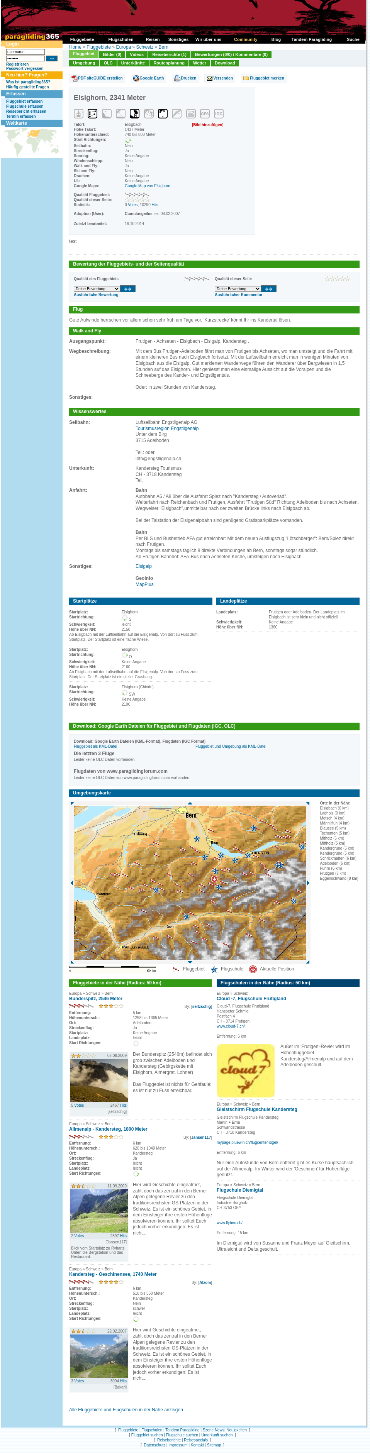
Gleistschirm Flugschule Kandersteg (257, 1109)
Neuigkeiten (236, 1430)
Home (75, 47)
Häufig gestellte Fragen (27, 87)
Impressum (177, 1445)
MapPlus (145, 584)
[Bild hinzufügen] (208, 125)
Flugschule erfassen (25, 106)
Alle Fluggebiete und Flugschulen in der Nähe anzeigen (126, 1409)
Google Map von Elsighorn (147, 186)
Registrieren (17, 64)
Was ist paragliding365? (28, 82)
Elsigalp (144, 566)
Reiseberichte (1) (169, 54)
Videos (137, 54)
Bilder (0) (112, 54)
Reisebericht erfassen (26, 111)
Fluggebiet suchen (147, 1435)
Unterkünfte (133, 63)
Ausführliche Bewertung (96, 295)
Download (225, 63)
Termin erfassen (21, 116)
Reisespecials (196, 1440)
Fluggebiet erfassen (24, 101)
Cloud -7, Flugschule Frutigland (251, 998)
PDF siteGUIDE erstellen (100, 78)
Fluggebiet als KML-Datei (95, 746)
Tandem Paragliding (182, 1430)
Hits (155, 205)
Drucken (188, 78)
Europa (123, 47)
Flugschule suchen (182, 1435)
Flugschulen (151, 1430)
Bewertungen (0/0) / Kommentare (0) (231, 54)
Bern (163, 47)
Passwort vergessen (25, 68)
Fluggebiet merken (267, 78)
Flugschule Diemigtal (240, 1190)
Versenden (223, 78)
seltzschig (201, 1006)
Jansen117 (201, 1137)
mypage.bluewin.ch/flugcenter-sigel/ (247, 1142)
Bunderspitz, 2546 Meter (95, 998)
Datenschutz (154, 1445)
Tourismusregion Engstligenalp (167, 428)
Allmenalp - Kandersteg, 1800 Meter (108, 1129)
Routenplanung (169, 63)
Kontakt (197, 1445)
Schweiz (144, 47)
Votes (132, 205)
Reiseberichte (169, 1440)
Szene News (213, 1430)
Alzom (205, 1282)
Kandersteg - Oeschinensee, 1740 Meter (113, 1274)
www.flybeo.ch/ (230, 1223)
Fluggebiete (99, 47)
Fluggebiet (84, 53)
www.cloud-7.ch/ (231, 1026)
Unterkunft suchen (217, 1435)
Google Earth (152, 78)
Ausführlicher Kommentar (238, 295)
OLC (108, 63)
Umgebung (84, 63)
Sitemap (214, 1445)
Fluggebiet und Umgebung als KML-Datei (230, 746)
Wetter (199, 63)
